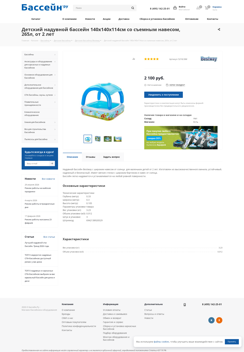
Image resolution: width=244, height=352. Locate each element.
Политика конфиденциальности (79, 326)
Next (125, 139)
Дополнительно (153, 304)
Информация (110, 304)
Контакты (67, 330)
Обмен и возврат (112, 318)
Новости (148, 318)
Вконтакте (211, 320)
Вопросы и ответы (154, 313)
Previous (80, 139)
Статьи (148, 309)
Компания (67, 304)
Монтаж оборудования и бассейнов (116, 338)
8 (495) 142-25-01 (212, 304)
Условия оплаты (111, 309)
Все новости (48, 178)
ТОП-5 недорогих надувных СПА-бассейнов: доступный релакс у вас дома (38, 258)
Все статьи (49, 236)
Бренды (66, 313)
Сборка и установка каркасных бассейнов (119, 327)
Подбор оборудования (115, 332)
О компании (68, 309)
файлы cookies (161, 341)
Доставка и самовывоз (115, 313)
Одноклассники (219, 320)
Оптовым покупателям (74, 322)
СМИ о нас (67, 318)
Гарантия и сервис (113, 322)
